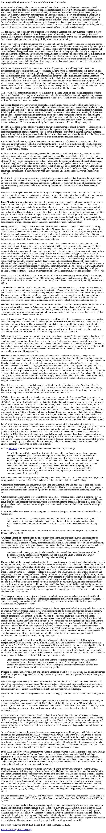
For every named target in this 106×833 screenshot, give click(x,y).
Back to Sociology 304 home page (16, 829)
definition (13, 448)
